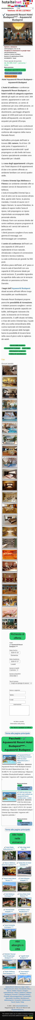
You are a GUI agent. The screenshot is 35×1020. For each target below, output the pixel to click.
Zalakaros (23, 992)
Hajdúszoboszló (9, 989)
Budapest (8, 994)
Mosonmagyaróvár (16, 996)
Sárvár (9, 990)
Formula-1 (15, 994)
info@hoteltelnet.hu (17, 1009)
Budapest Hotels (25, 994)
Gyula (18, 1002)
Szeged (25, 990)
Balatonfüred (10, 987)
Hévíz (16, 989)
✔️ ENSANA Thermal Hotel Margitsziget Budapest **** (9, 956)
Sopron (19, 990)
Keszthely (17, 998)
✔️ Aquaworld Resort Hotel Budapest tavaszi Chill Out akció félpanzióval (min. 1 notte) (24, 758)
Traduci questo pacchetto (25, 788)
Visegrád (6, 996)
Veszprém (18, 1000)
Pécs (28, 989)
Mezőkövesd (25, 998)
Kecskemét (22, 989)
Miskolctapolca (9, 1000)
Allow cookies (28, 1017)
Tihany (16, 992)
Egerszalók (9, 998)
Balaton (29, 992)
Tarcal (13, 1002)
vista (19, 785)
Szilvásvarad (26, 1000)
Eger (23, 987)
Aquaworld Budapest (21, 288)
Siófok (14, 990)
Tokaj (22, 1002)
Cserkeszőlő (27, 996)
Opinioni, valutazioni (10, 47)
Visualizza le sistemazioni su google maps (17, 50)
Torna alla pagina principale (17, 733)
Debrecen (18, 987)
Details (31, 1015)
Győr (27, 987)
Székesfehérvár (8, 992)
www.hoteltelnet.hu (22, 1006)
